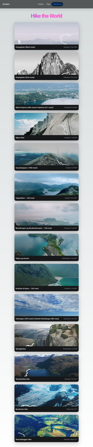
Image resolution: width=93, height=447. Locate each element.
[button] (46, 36)
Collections (57, 4)
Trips (48, 4)
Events (40, 4)
